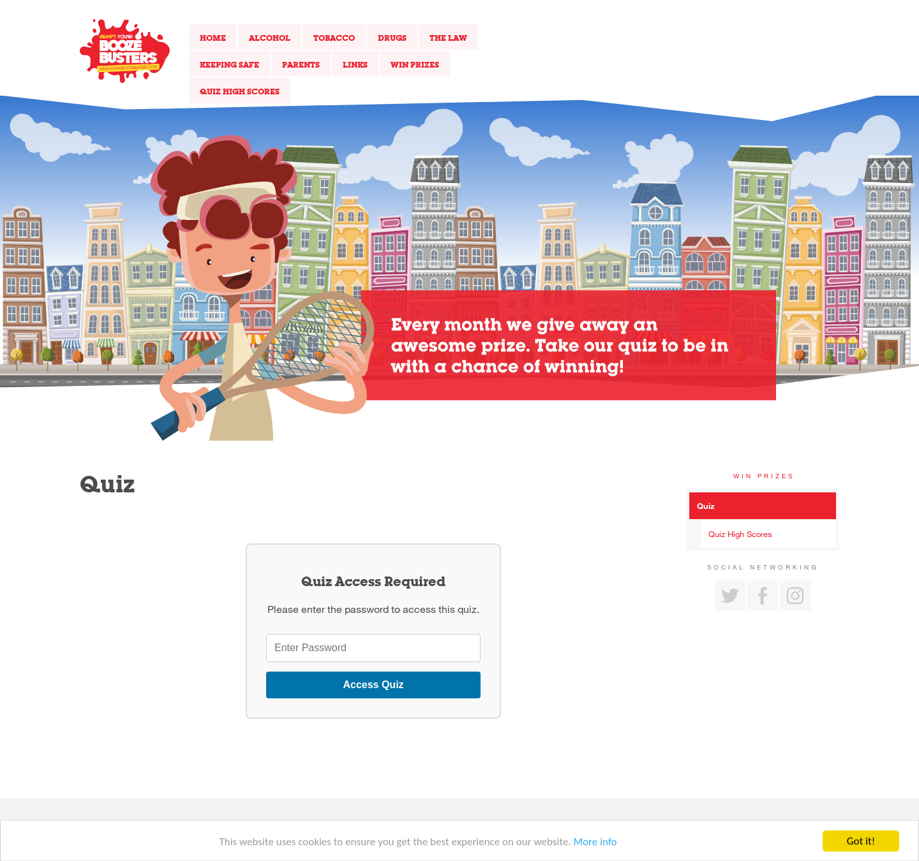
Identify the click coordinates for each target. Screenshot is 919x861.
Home (213, 38)
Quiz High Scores (240, 91)
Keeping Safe (229, 64)
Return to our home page (125, 51)
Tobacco (334, 38)
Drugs (392, 38)
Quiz (706, 506)
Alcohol (269, 38)
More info (595, 844)
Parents (301, 64)
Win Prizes (415, 64)
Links (355, 64)
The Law (448, 38)
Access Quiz (373, 684)
